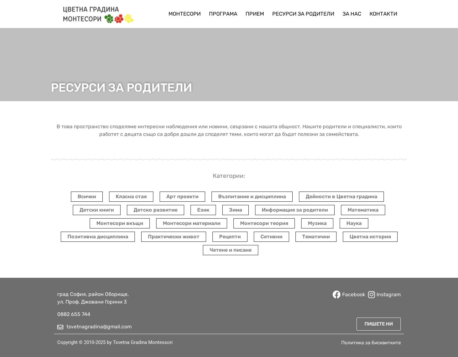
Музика (317, 223)
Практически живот (173, 237)
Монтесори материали (191, 223)
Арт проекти (182, 196)
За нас (352, 14)
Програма (223, 14)
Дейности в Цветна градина (341, 196)
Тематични (316, 237)
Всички (87, 196)
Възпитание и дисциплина (252, 196)
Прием (255, 14)
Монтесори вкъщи (119, 223)
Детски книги (97, 210)
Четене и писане (231, 250)
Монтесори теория (264, 223)
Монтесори (185, 14)
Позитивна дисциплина (97, 237)
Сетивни (271, 237)
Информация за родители (295, 210)
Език (203, 210)
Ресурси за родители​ (303, 14)
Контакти (383, 14)
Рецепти (230, 237)
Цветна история (370, 237)
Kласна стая (131, 196)
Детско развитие (155, 210)
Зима (235, 210)
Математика (363, 210)
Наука (354, 223)
